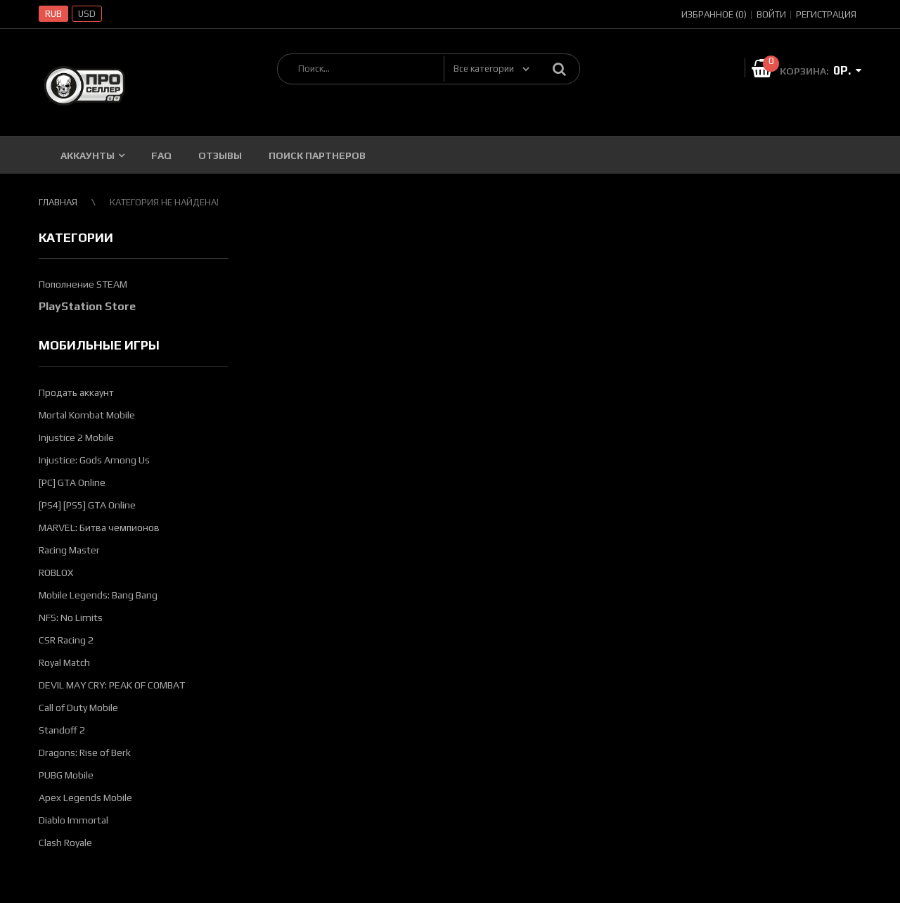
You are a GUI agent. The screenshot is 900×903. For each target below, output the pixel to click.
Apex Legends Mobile (85, 797)
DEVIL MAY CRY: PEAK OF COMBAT (112, 685)
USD (87, 13)
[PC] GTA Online (72, 482)
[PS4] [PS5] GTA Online (87, 505)
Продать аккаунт (76, 392)
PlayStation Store (87, 306)
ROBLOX (56, 572)
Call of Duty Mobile (78, 707)
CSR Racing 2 (66, 640)
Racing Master (69, 550)
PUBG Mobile (66, 775)
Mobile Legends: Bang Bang (98, 595)
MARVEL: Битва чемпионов (99, 527)
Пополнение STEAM (83, 284)
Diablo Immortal (73, 820)
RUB (53, 13)
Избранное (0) (714, 14)
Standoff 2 (62, 730)
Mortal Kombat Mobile (87, 415)
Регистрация (826, 14)
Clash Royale (65, 842)
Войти (771, 14)
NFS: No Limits (71, 617)
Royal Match (64, 662)
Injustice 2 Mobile (76, 437)
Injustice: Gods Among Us (94, 460)
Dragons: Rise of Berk (85, 752)
